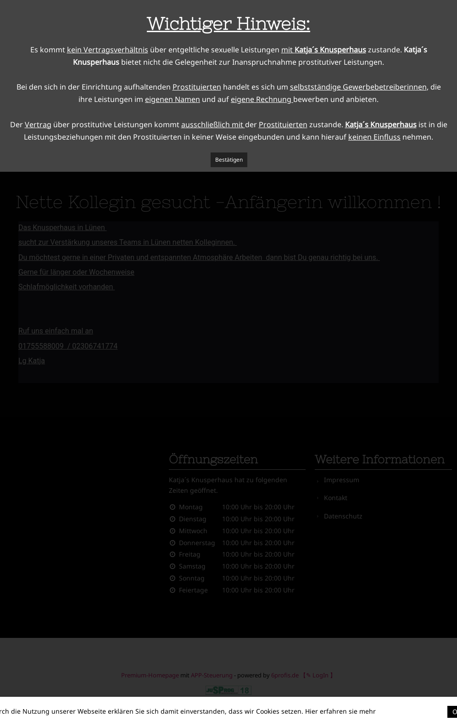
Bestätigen (229, 159)
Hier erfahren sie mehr (340, 711)
